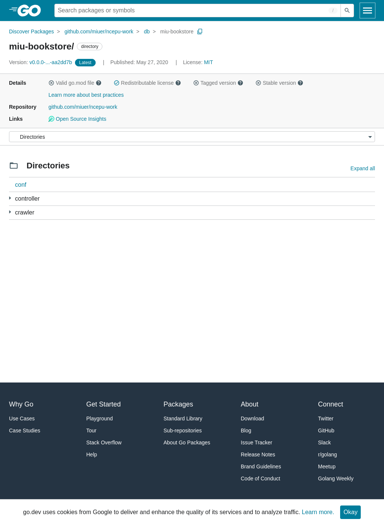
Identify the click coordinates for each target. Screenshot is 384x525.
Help (91, 455)
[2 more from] (10, 212)
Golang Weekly (336, 479)
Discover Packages (31, 31)
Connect (330, 404)
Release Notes (258, 455)
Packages (178, 404)
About (249, 404)
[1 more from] (10, 198)
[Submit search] (347, 10)
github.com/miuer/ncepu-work (99, 31)
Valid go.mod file (75, 83)
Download (252, 419)
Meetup (327, 467)
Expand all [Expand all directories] (363, 168)
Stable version (279, 83)
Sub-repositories (183, 431)
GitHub (326, 431)
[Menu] (192, 136)
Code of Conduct (260, 479)
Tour (91, 431)
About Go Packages (187, 443)
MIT (208, 62)
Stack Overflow (104, 443)
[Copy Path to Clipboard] (199, 31)
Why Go (21, 404)
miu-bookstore (177, 31)
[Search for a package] (197, 10)
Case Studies (24, 431)
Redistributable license (147, 83)
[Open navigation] (367, 10)
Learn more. (318, 512)
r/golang (327, 455)
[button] (51, 83)
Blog (246, 431)
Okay (350, 512)
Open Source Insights (77, 119)
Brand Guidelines (261, 467)
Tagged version (218, 83)
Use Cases (21, 419)
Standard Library (183, 419)
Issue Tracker (256, 443)
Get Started (103, 404)
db (147, 31)
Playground (99, 419)
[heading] (31, 10)
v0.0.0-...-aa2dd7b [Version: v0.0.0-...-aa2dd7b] (41, 62)
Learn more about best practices (86, 95)
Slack (324, 443)
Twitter (325, 419)
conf (20, 185)
